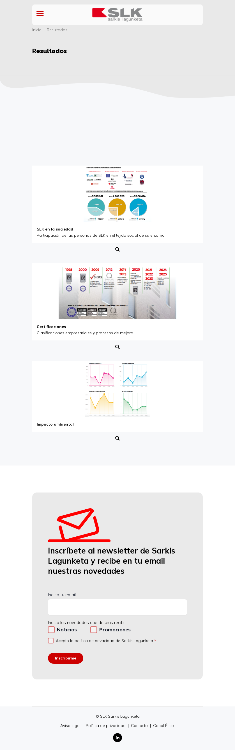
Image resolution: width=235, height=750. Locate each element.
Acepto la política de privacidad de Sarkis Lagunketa (104, 640)
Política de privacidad (106, 725)
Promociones (115, 629)
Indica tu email (62, 594)
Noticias (67, 629)
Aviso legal (71, 725)
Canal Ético (163, 725)
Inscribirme (65, 658)
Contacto (140, 725)
